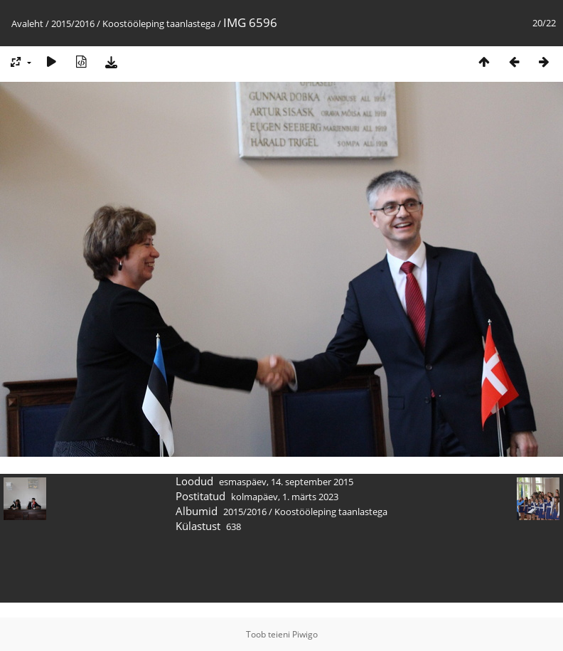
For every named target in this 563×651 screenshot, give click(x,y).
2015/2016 (73, 23)
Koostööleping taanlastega (158, 23)
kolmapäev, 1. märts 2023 (284, 496)
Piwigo (305, 634)
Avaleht (27, 23)
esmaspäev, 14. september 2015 (286, 481)
